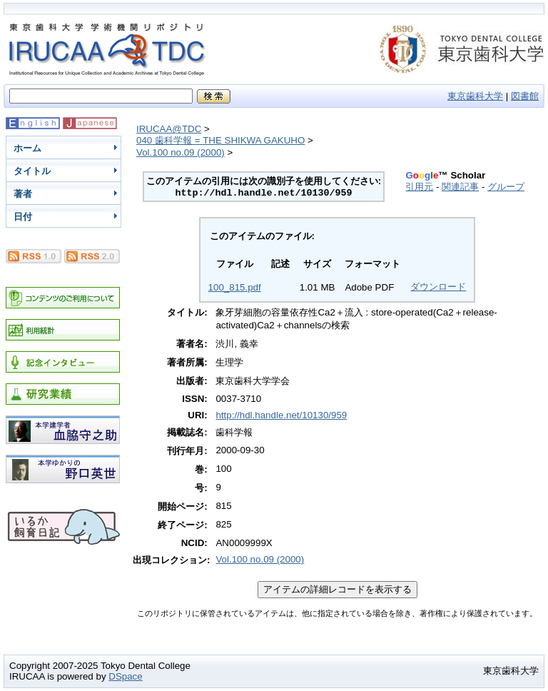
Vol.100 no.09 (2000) (180, 152)
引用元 (419, 186)
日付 (23, 216)
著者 (23, 193)
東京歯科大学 (475, 96)
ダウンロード (438, 286)
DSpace (125, 676)
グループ (505, 186)
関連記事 (460, 186)
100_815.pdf (234, 287)
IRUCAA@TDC (168, 128)
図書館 (525, 96)
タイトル (32, 171)
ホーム (27, 148)
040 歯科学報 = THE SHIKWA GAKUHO (220, 140)
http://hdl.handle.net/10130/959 (281, 415)
